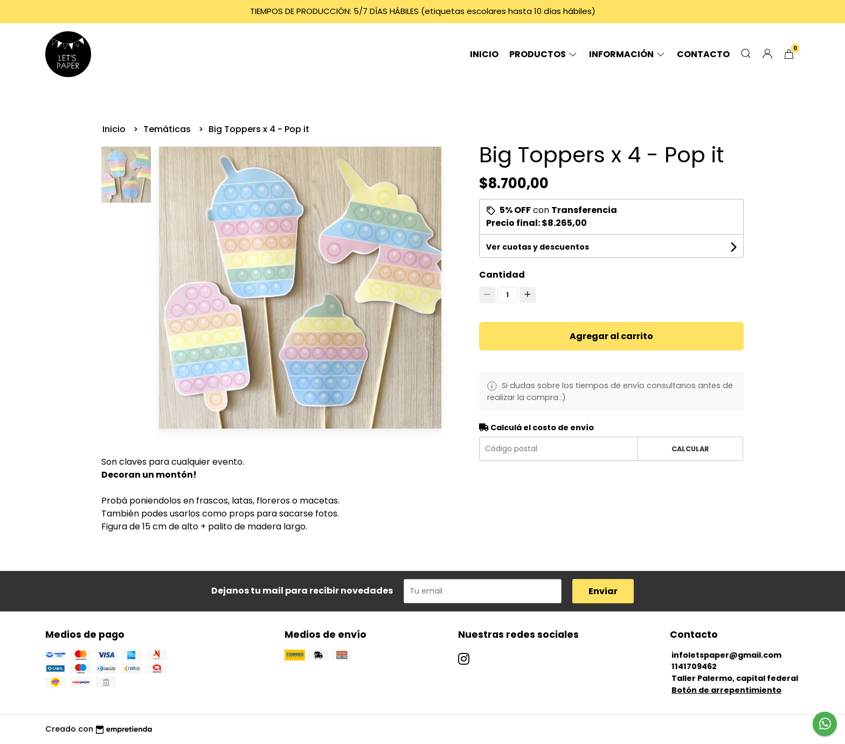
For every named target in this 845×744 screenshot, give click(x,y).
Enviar (603, 591)
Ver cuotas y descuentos (537, 247)
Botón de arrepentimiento (726, 690)
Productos (543, 54)
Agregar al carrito (611, 336)
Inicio (484, 54)
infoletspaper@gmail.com (726, 655)
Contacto (703, 54)
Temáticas (168, 129)
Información (627, 54)
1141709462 (694, 666)
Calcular (690, 448)
